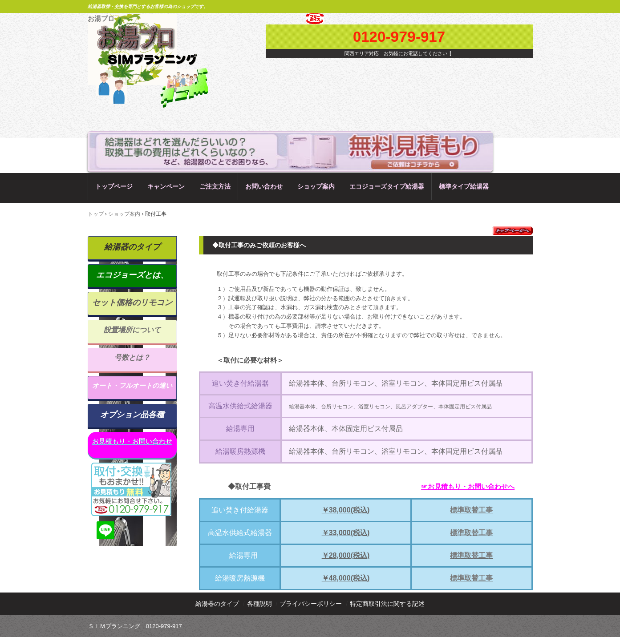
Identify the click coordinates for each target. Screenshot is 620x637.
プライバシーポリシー (311, 603)
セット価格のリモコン (132, 302)
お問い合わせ (264, 186)
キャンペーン (166, 186)
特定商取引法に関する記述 (387, 603)
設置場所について (132, 330)
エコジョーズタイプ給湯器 (386, 186)
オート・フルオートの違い (132, 385)
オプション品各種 (132, 414)
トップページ (114, 186)
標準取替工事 (471, 510)
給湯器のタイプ (132, 246)
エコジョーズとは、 (132, 274)
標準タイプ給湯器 (464, 186)
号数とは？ (132, 357)
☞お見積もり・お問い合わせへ (468, 486)
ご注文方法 (215, 186)
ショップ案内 (316, 186)
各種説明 (259, 603)
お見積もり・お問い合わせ (132, 441)
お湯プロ (101, 18)
